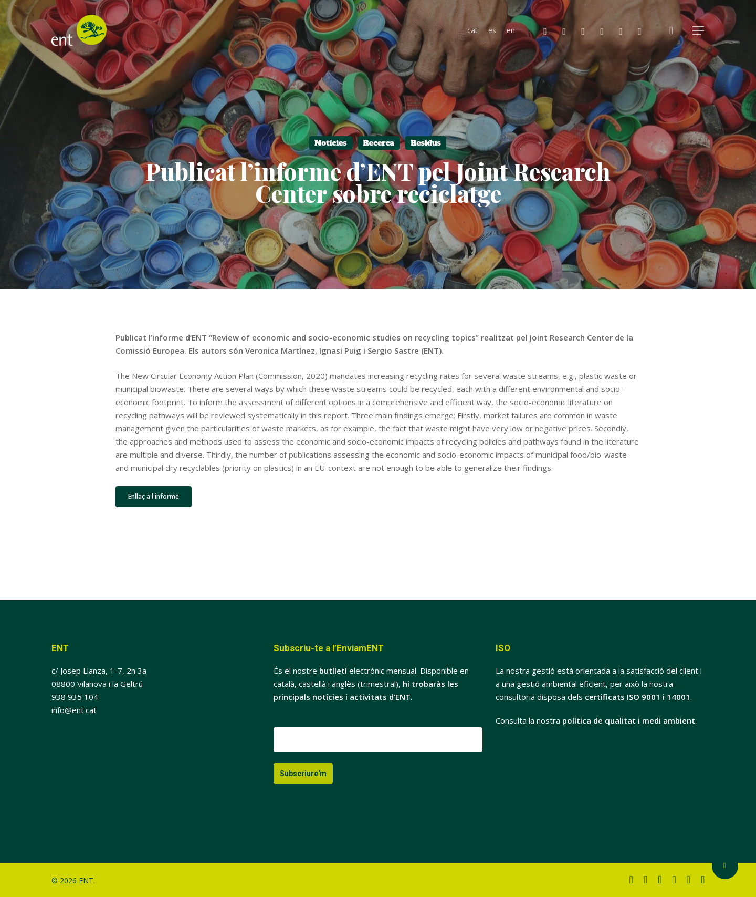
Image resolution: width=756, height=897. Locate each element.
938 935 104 (74, 697)
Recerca (379, 143)
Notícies (330, 143)
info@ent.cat (74, 710)
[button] (698, 30)
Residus (426, 143)
